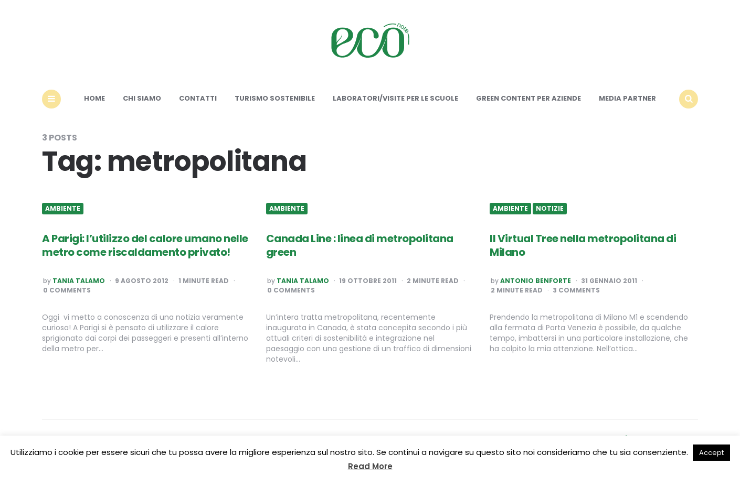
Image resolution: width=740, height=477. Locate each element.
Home (94, 98)
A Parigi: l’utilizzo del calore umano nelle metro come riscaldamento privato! (145, 245)
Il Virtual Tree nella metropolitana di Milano (583, 245)
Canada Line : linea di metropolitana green (359, 245)
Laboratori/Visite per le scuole (395, 98)
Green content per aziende (528, 98)
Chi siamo (142, 98)
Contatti (198, 98)
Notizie (550, 208)
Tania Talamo (78, 281)
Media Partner (627, 98)
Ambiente (62, 208)
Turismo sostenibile (275, 98)
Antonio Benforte (535, 281)
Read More (370, 466)
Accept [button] (711, 453)
